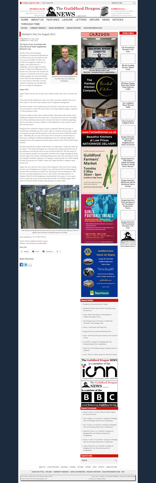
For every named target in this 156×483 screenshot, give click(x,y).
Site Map (24, 28)
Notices (117, 19)
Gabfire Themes (131, 476)
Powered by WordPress (112, 476)
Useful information (56, 28)
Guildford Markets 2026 (93, 28)
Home (24, 19)
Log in (93, 476)
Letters (81, 19)
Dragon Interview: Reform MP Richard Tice (97, 331)
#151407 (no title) (38, 472)
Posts (97, 476)
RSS (123, 472)
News (106, 19)
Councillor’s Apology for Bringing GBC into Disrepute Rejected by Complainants (98, 433)
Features (53, 19)
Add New (102, 476)
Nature (94, 19)
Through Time (30, 24)
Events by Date (53, 467)
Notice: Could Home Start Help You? (95, 327)
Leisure (67, 19)
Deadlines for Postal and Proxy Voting (95, 304)
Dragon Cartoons (74, 28)
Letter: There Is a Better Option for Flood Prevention (100, 354)
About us (37, 19)
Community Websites (38, 28)
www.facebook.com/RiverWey (36, 243)
